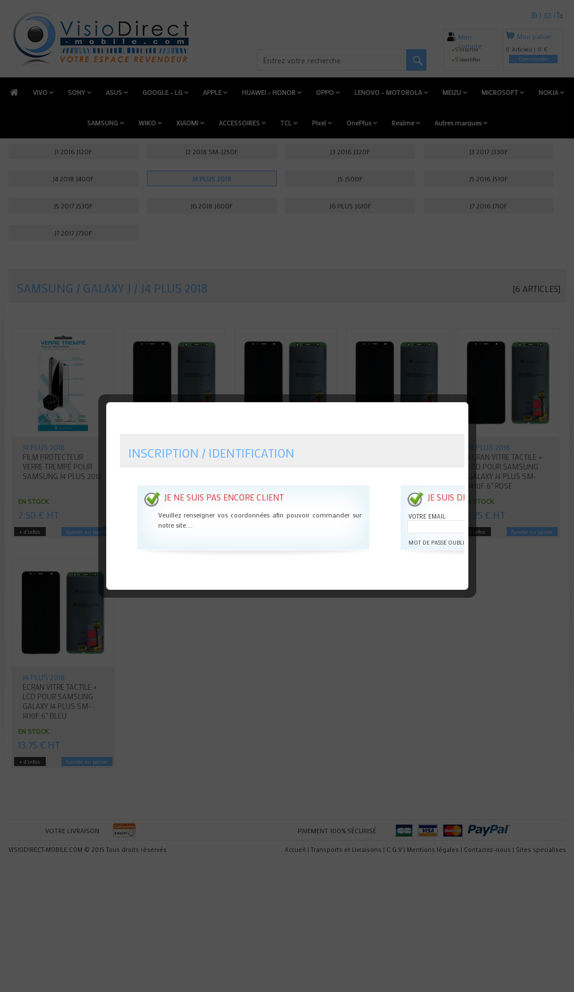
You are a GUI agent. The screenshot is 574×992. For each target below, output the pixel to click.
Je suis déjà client (464, 480)
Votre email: (426, 500)
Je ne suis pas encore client (222, 480)
